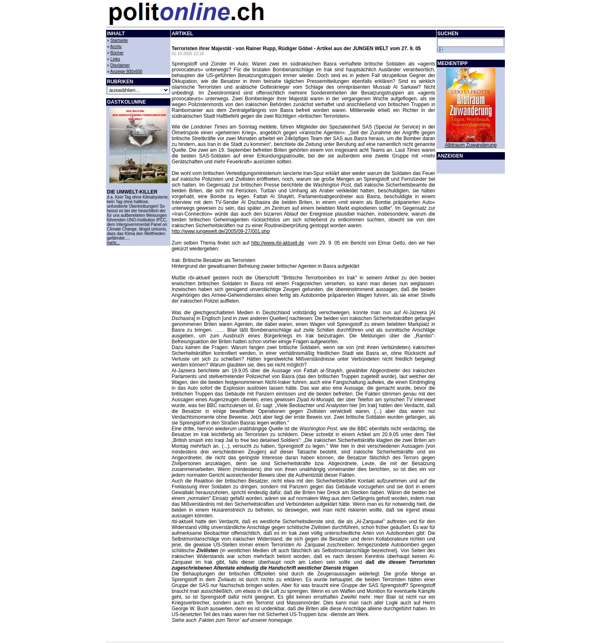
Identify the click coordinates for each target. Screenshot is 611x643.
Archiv (116, 46)
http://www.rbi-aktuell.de (277, 243)
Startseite (119, 40)
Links (115, 59)
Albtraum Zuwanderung (471, 145)
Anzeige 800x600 (126, 71)
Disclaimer (120, 65)
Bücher (117, 53)
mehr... (113, 242)
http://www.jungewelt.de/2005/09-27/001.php (221, 231)
